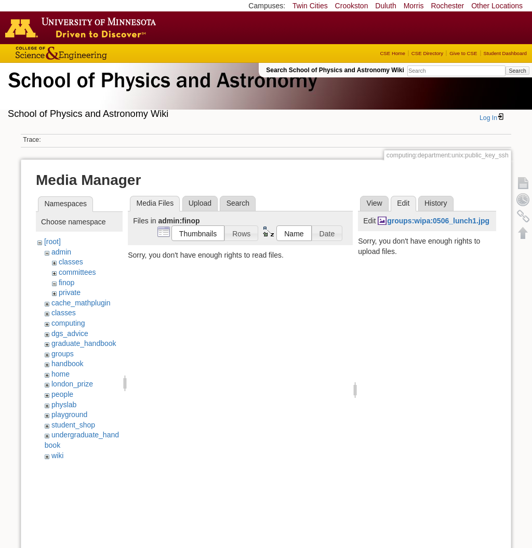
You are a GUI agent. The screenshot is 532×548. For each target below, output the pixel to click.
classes (71, 262)
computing (68, 323)
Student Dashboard (505, 53)
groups (62, 354)
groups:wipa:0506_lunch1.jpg (438, 221)
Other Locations (497, 6)
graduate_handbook (83, 343)
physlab (63, 404)
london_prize (72, 384)
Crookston (351, 6)
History (435, 203)
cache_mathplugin (81, 303)
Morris (414, 6)
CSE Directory (427, 53)
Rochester (447, 6)
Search (517, 71)
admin (61, 252)
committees (77, 272)
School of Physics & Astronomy (161, 92)
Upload (200, 203)
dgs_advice (69, 333)
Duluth (385, 6)
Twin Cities (310, 6)
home (60, 374)
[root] (52, 241)
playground (69, 414)
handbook (67, 363)
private (70, 292)
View (374, 203)
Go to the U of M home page (83, 27)
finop (66, 282)
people (62, 394)
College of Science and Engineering (93, 53)
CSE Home (392, 53)
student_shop (73, 425)
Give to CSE (463, 53)
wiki (57, 455)
